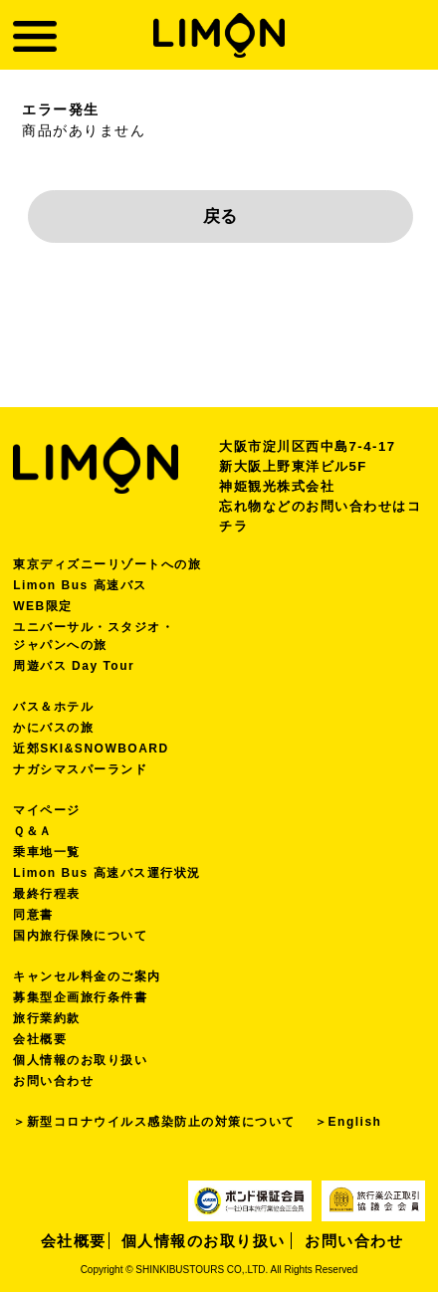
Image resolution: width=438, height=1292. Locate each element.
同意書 (33, 915)
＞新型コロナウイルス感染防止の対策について (154, 1122)
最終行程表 (47, 894)
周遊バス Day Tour (73, 666)
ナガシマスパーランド (80, 769)
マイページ (47, 810)
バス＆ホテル (53, 707)
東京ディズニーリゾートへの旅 (107, 564)
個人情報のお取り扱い (80, 1060)
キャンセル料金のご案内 (87, 976)
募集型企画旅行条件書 (80, 997)
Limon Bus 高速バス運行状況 (106, 873)
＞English (348, 1122)
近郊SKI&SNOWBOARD (91, 748)
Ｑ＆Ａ (33, 831)
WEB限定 (43, 606)
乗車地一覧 (47, 852)
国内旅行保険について (80, 936)
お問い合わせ (53, 1081)
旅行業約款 (47, 1018)
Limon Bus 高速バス (79, 585)
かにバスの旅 (53, 728)
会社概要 (40, 1039)
